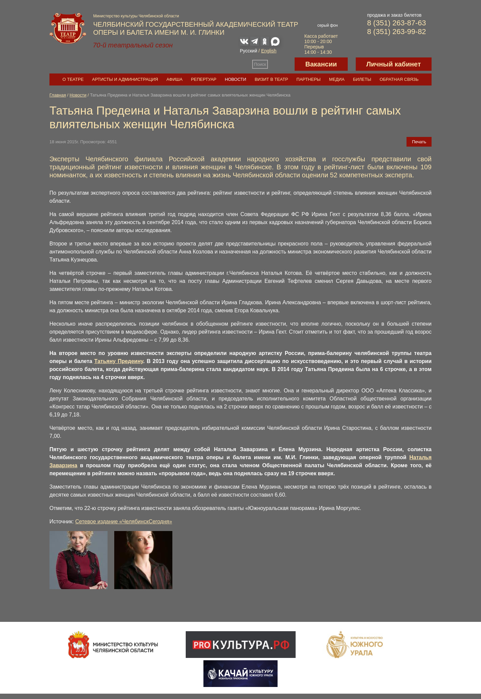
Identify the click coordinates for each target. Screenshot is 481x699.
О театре (73, 79)
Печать (419, 141)
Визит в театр (271, 79)
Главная (57, 95)
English (269, 50)
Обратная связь (399, 79)
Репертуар (203, 79)
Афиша (174, 79)
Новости (235, 79)
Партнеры (309, 79)
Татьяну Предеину (118, 361)
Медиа (336, 79)
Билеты (362, 79)
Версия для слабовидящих (281, 64)
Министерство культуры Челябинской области (136, 16)
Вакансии (321, 64)
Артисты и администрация (125, 79)
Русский (248, 50)
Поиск (260, 64)
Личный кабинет (393, 64)
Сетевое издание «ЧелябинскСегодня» (123, 521)
